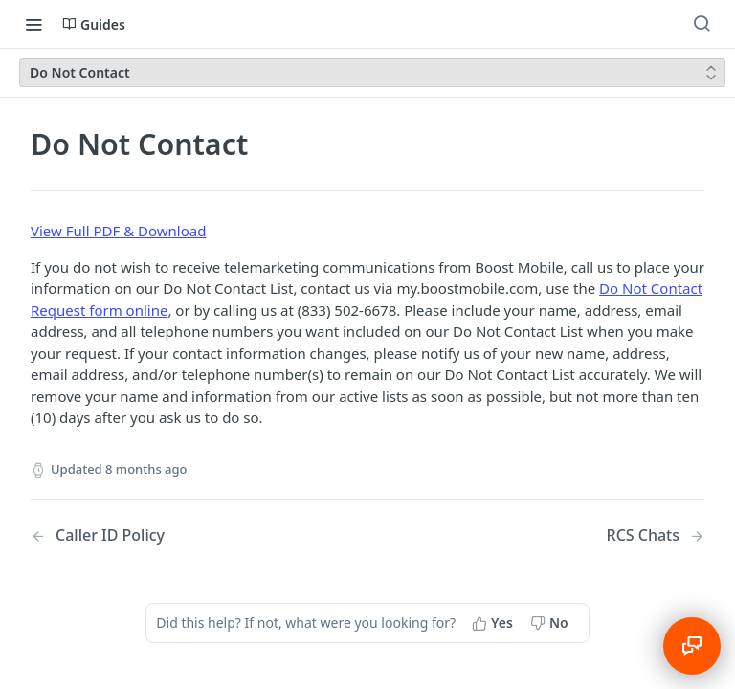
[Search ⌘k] (701, 24)
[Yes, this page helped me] (494, 623)
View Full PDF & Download (118, 230)
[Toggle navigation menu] (33, 24)
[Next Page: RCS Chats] (655, 535)
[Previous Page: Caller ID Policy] (175, 535)
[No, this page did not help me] (551, 623)
